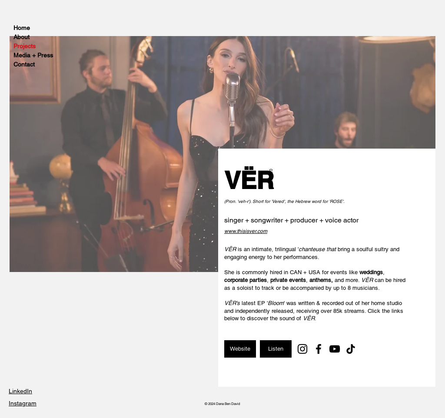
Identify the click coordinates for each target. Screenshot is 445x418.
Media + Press (33, 55)
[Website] (240, 349)
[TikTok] (350, 348)
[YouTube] (334, 348)
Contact (24, 64)
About (21, 36)
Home (21, 27)
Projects (24, 46)
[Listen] (276, 349)
